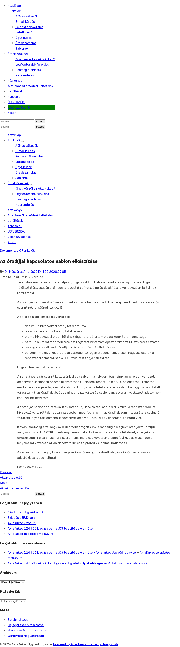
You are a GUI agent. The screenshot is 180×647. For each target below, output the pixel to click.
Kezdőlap (14, 5)
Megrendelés (24, 75)
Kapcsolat (15, 97)
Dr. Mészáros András (19, 271)
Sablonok (21, 48)
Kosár (12, 113)
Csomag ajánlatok (28, 70)
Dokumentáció (10, 250)
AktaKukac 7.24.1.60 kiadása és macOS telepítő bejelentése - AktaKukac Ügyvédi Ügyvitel (72, 552)
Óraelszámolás (25, 43)
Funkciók (14, 11)
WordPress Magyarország (26, 636)
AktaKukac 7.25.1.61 (22, 523)
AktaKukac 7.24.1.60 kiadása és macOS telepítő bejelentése (50, 528)
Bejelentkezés (18, 620)
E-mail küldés (25, 22)
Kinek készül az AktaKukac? (35, 59)
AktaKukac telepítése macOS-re (30, 534)
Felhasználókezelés (29, 27)
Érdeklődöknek (18, 54)
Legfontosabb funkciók (32, 64)
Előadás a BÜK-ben (21, 518)
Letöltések (15, 91)
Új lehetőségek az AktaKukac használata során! (116, 563)
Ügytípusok (23, 38)
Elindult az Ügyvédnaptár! (26, 512)
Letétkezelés (24, 32)
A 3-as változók (26, 16)
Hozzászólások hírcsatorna (27, 630)
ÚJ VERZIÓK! (16, 102)
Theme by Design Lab (102, 644)
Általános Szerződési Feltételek (30, 86)
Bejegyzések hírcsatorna (26, 625)
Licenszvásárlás (19, 107)
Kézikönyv (15, 80)
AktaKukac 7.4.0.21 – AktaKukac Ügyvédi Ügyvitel (43, 563)
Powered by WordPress (70, 644)
